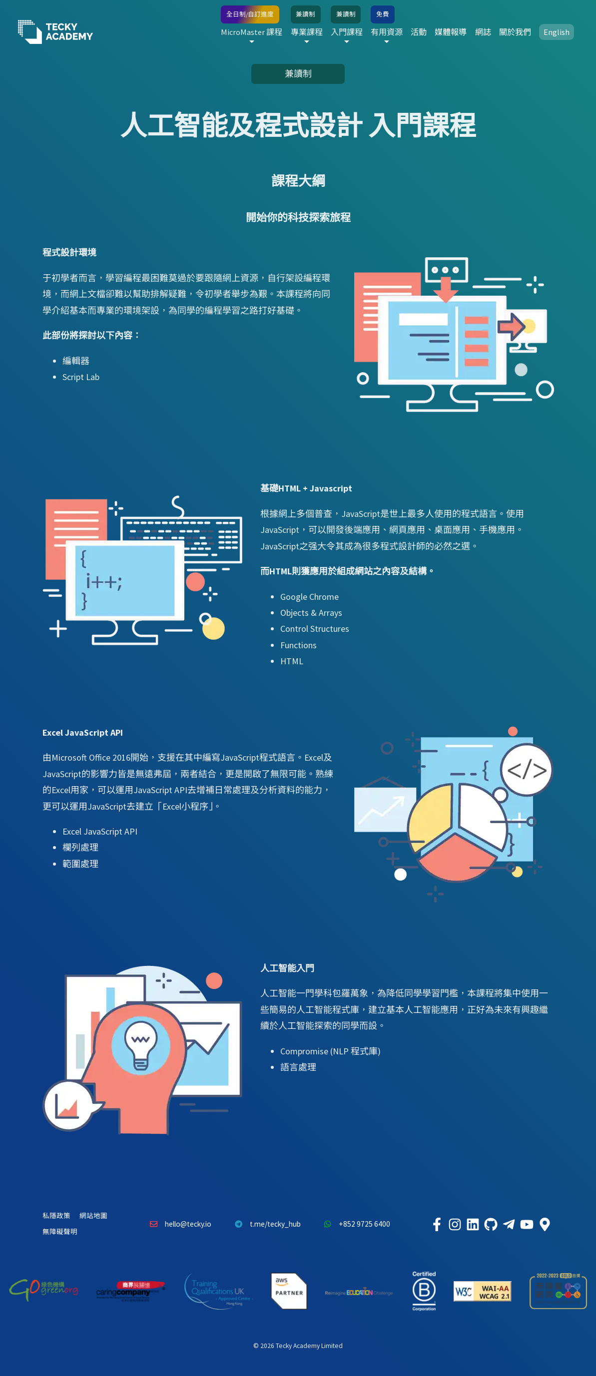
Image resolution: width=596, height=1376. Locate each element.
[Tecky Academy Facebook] (437, 1224)
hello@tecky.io (178, 1224)
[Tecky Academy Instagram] (455, 1224)
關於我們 (515, 32)
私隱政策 (56, 1216)
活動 (419, 32)
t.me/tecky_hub (265, 1224)
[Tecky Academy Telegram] (509, 1224)
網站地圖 (93, 1216)
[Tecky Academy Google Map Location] (545, 1224)
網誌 (483, 32)
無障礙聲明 (59, 1232)
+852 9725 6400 (355, 1224)
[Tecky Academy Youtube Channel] (527, 1224)
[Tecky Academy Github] (491, 1224)
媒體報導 (451, 32)
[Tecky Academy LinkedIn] (473, 1224)
